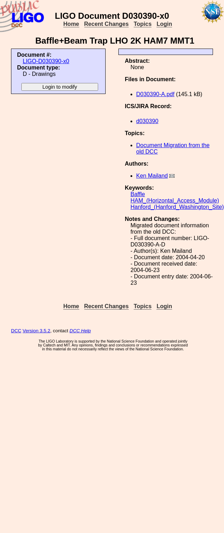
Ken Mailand (152, 176)
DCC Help (80, 330)
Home (71, 24)
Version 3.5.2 (36, 330)
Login (164, 24)
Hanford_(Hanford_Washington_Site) (177, 207)
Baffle (137, 194)
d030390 (147, 121)
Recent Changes (106, 24)
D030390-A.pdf (155, 94)
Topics (142, 24)
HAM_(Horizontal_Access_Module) (174, 201)
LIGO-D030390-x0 (46, 61)
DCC (16, 330)
